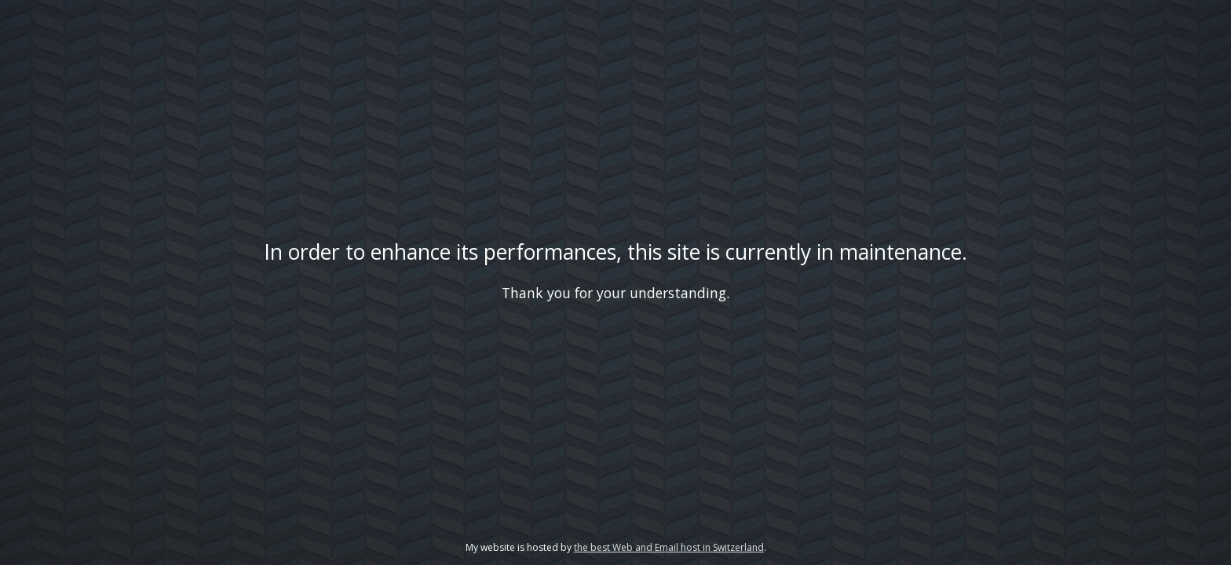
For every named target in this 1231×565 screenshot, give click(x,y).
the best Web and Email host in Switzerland (669, 547)
